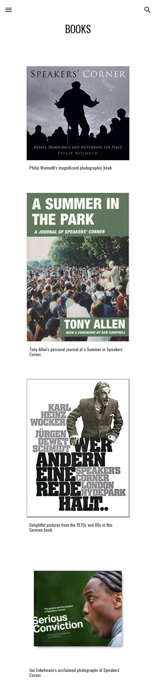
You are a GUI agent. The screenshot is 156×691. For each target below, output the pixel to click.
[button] (8, 9)
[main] (78, 29)
